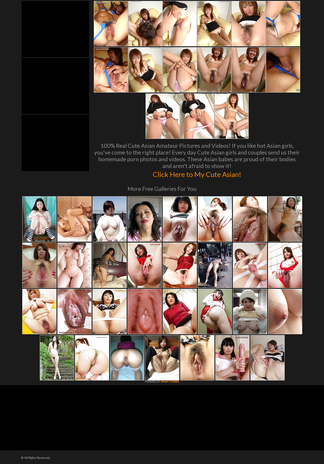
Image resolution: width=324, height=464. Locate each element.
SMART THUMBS (170, 381)
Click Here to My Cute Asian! (197, 174)
